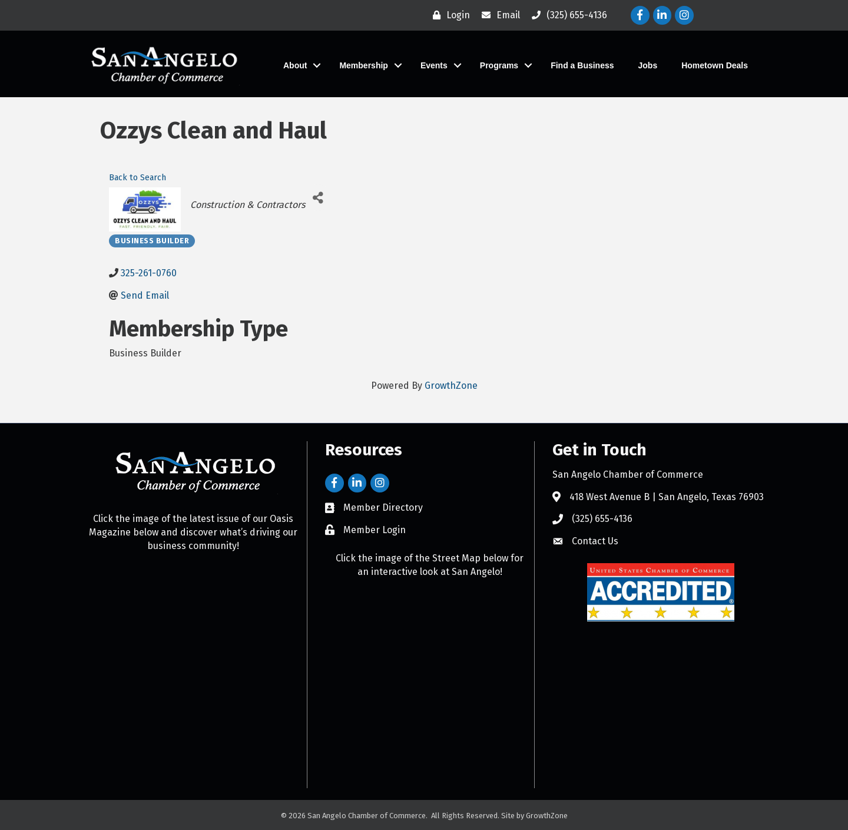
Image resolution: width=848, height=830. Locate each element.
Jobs (648, 65)
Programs (499, 65)
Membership (363, 65)
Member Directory (383, 507)
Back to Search (137, 178)
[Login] (448, 15)
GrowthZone (451, 385)
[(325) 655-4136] (566, 15)
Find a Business (582, 65)
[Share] (318, 197)
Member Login (374, 529)
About (295, 65)
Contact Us (595, 541)
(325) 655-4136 (602, 518)
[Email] (498, 15)
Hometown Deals (714, 65)
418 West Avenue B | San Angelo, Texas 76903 (666, 496)
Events (434, 65)
